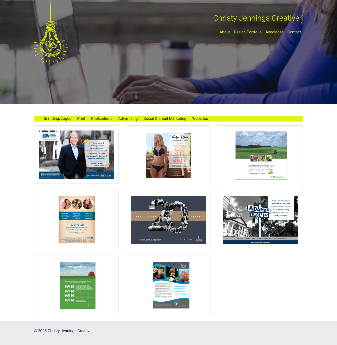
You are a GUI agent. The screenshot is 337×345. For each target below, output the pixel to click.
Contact (294, 32)
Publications (101, 118)
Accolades (275, 32)
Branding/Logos (57, 118)
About (225, 32)
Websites (200, 118)
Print (81, 118)
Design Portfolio (248, 32)
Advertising (128, 118)
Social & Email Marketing (165, 118)
